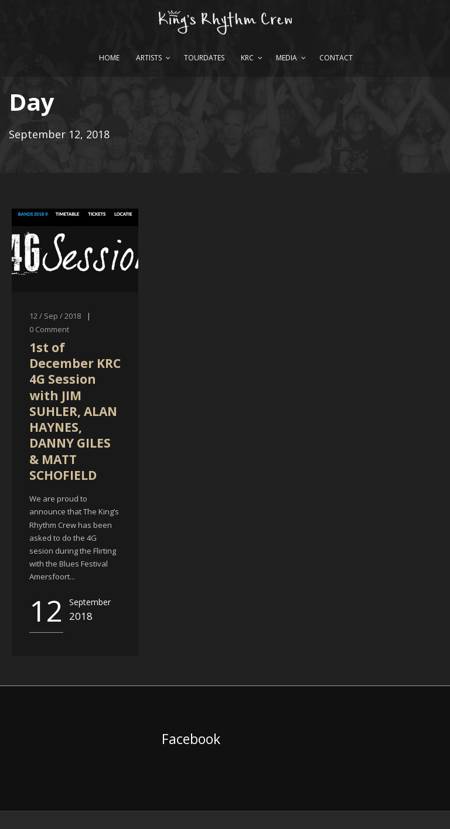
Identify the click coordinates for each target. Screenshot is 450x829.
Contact (336, 58)
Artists (149, 58)
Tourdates (204, 58)
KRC (247, 58)
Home (109, 58)
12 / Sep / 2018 (55, 316)
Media (286, 58)
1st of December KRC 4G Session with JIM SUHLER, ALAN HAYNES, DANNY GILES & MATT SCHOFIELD (75, 411)
